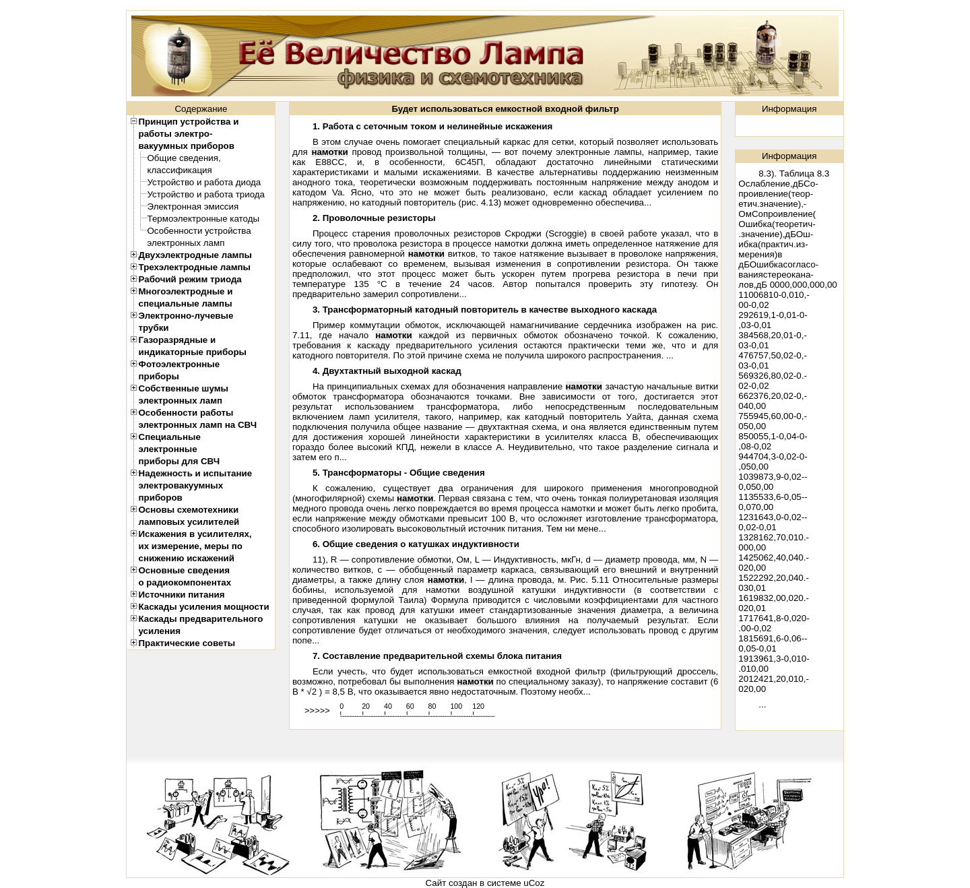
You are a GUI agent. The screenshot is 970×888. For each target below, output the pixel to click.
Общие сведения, (184, 158)
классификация (180, 170)
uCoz (533, 883)
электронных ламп (186, 243)
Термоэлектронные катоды (204, 219)
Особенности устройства (199, 231)
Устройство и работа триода (206, 194)
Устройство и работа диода (204, 182)
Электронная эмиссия (193, 206)
